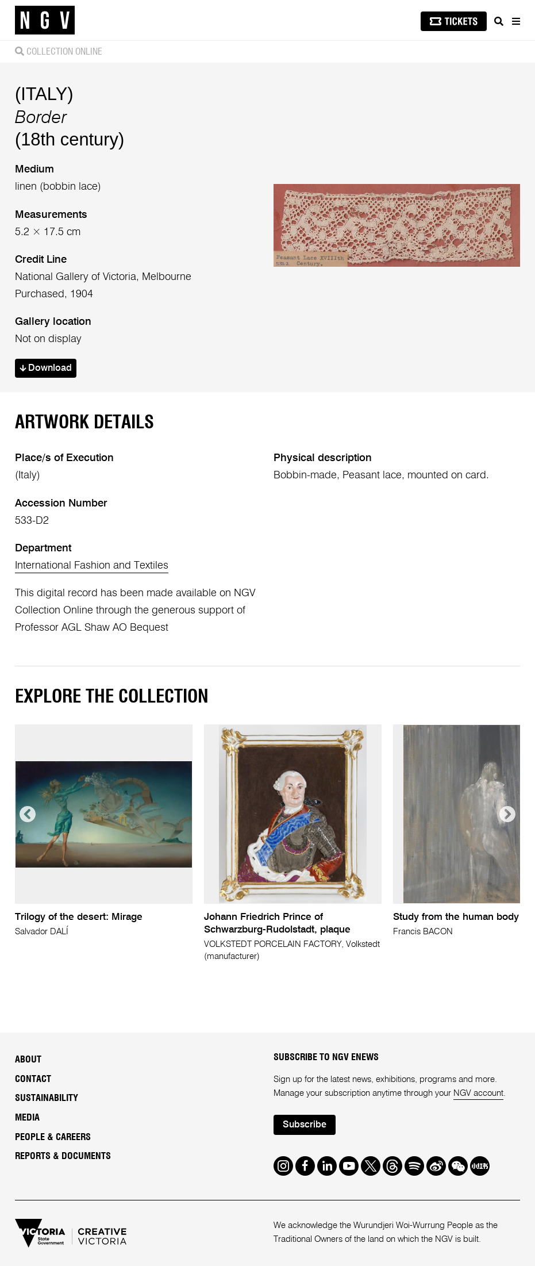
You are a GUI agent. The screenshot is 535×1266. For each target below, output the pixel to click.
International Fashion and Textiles (91, 566)
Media (27, 1117)
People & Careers (53, 1137)
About (28, 1059)
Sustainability (46, 1098)
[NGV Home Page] (45, 20)
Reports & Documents (63, 1156)
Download (46, 368)
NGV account (478, 1093)
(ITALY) (44, 94)
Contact (33, 1079)
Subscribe (304, 1125)
